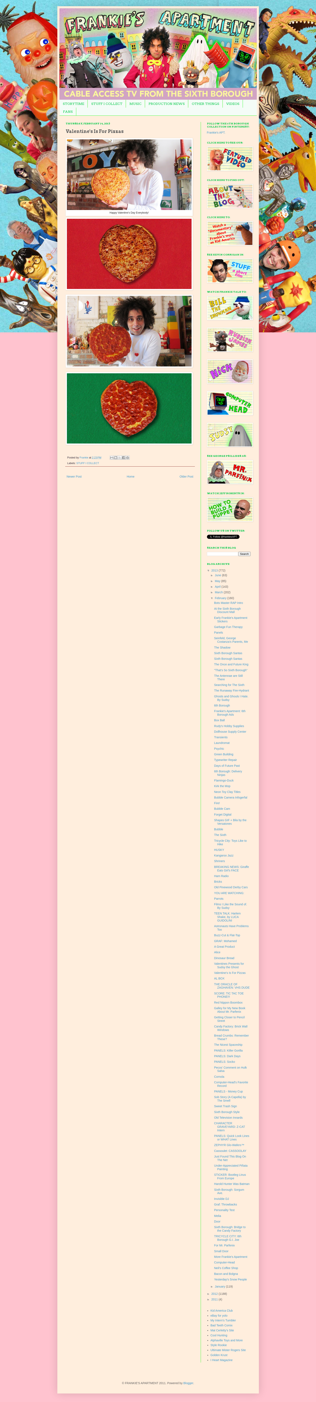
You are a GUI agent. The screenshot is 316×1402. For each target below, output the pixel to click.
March (219, 592)
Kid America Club (221, 1310)
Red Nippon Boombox (228, 1002)
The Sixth (220, 835)
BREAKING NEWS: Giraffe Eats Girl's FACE (231, 868)
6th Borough (222, 705)
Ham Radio (221, 876)
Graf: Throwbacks (225, 1204)
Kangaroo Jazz (223, 855)
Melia (217, 1216)
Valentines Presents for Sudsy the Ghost (229, 965)
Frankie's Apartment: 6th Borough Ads (229, 712)
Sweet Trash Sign (225, 1106)
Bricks (218, 881)
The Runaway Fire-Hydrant (231, 690)
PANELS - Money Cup (228, 1091)
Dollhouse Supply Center (230, 731)
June (218, 575)
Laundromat (222, 743)
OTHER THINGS (205, 104)
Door (217, 1221)
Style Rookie (218, 1345)
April (218, 586)
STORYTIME (73, 104)
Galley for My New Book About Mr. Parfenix (229, 1009)
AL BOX (219, 978)
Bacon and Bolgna (226, 1273)
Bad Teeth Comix (221, 1325)
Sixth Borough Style (227, 1112)
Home (130, 476)
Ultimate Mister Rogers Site (228, 1350)
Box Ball (219, 720)
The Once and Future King (231, 664)
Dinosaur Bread (224, 958)
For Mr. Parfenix (224, 1245)
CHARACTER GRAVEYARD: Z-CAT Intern (229, 1127)
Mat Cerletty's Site (222, 1330)
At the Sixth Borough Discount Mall (227, 610)
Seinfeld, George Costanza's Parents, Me (231, 639)
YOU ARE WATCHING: (229, 893)
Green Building (223, 754)
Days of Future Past (227, 765)
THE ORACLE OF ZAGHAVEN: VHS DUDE (232, 986)
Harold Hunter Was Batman (232, 1184)
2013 (215, 570)
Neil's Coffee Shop (226, 1268)
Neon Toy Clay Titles (227, 792)
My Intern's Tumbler (223, 1320)
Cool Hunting (218, 1335)
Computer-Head (224, 1262)
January (220, 1286)
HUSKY (219, 850)
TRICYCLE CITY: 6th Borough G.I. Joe (227, 1238)
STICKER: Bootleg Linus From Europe (230, 1176)
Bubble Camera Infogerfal (230, 797)
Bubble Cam (222, 808)
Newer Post (74, 476)
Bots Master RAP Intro (228, 603)
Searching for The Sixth (229, 685)
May (218, 581)
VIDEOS (232, 104)
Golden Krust (218, 1355)
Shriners (219, 861)
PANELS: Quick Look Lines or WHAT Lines (231, 1137)
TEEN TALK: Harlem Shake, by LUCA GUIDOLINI (227, 917)
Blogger (188, 1383)
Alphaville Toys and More (226, 1340)
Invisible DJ (221, 1198)
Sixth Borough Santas (228, 653)
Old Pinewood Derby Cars (231, 887)
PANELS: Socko (224, 1061)
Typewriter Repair (225, 760)
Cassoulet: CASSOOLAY (230, 1151)
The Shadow (222, 647)
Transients (220, 737)
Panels (218, 632)
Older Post (186, 476)
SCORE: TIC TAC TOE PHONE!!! (229, 995)
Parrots (218, 898)
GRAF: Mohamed (225, 941)
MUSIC (135, 104)
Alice (217, 952)
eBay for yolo (218, 1315)
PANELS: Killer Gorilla (228, 1050)
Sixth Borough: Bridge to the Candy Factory (230, 1228)
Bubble (218, 829)
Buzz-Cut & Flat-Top (227, 935)
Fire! (217, 803)
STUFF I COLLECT (106, 104)
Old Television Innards (228, 1117)
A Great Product (224, 946)
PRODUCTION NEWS (167, 104)
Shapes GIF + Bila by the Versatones (230, 821)
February (221, 598)
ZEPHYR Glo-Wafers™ (229, 1145)
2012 (215, 1293)
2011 (215, 1299)
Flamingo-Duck (224, 780)
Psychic (219, 748)
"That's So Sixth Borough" (230, 670)
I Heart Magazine (221, 1360)
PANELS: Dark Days (227, 1056)
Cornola (219, 1076)
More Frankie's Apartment (230, 1256)
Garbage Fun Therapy (228, 627)
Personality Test (224, 1210)
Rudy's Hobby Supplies (229, 726)
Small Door (221, 1251)
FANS (68, 112)
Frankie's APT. (216, 132)
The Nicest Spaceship (228, 1044)
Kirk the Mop (222, 786)
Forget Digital (222, 814)
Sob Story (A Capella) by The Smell (230, 1098)
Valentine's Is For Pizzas (230, 972)
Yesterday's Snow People (230, 1279)
